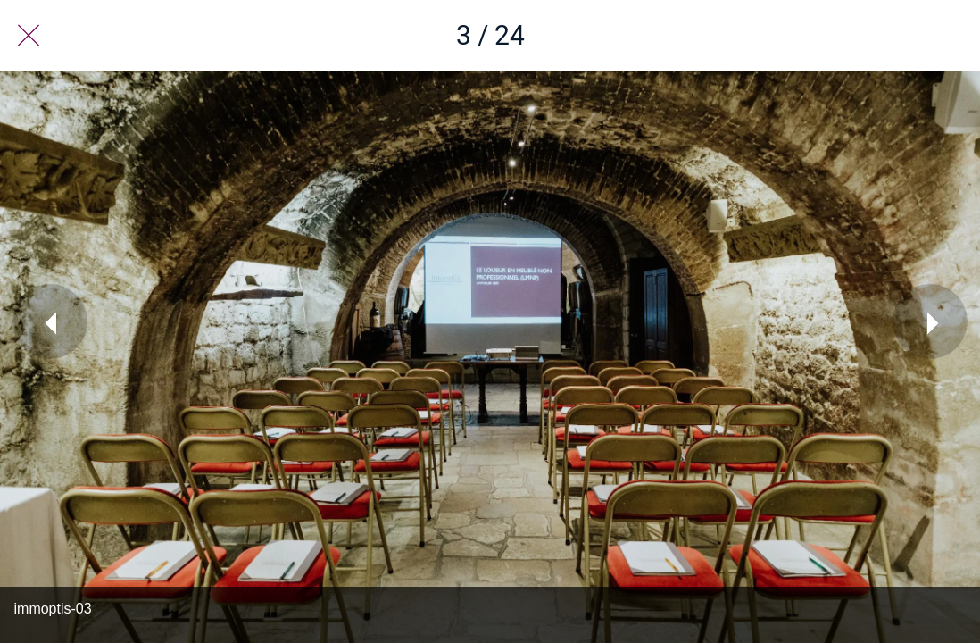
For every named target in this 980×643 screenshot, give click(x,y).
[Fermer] (28, 35)
